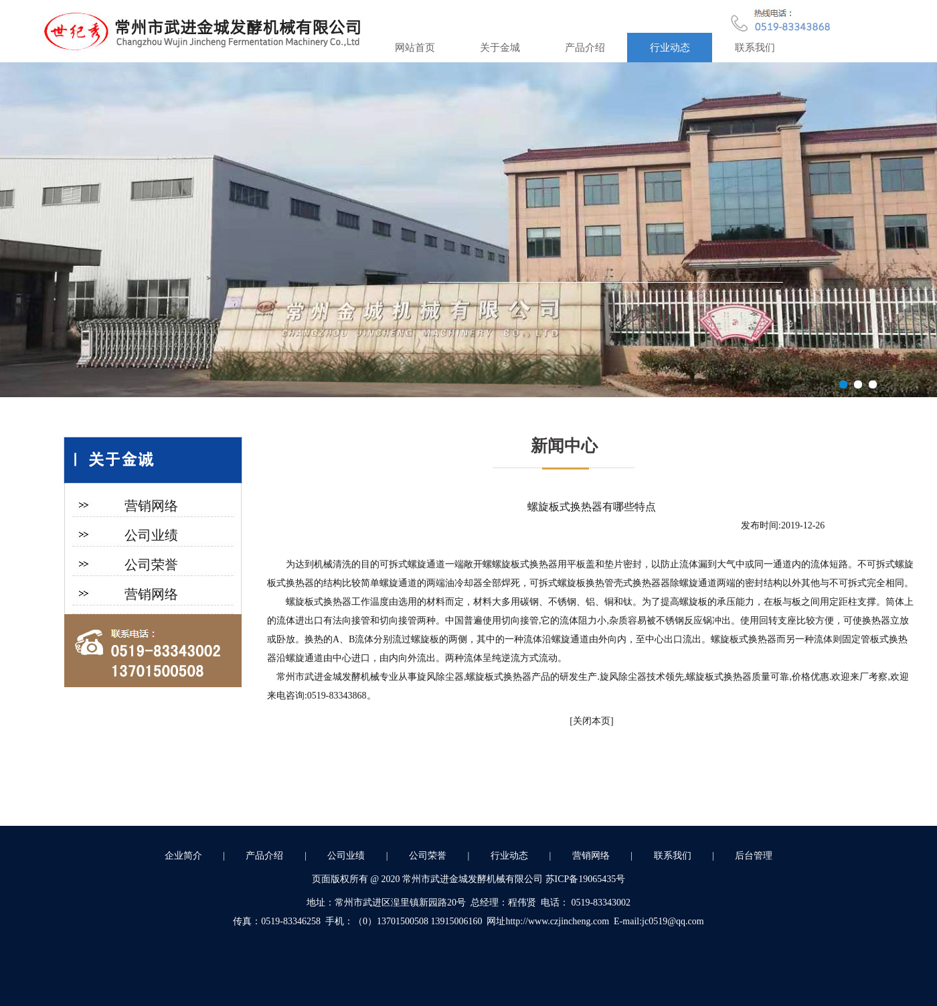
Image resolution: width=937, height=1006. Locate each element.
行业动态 (670, 47)
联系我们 (755, 47)
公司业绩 (151, 535)
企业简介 (183, 856)
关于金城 (500, 47)
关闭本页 (591, 721)
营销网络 (151, 505)
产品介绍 (585, 47)
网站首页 (415, 47)
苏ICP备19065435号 (585, 879)
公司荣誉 (151, 564)
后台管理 (753, 856)
